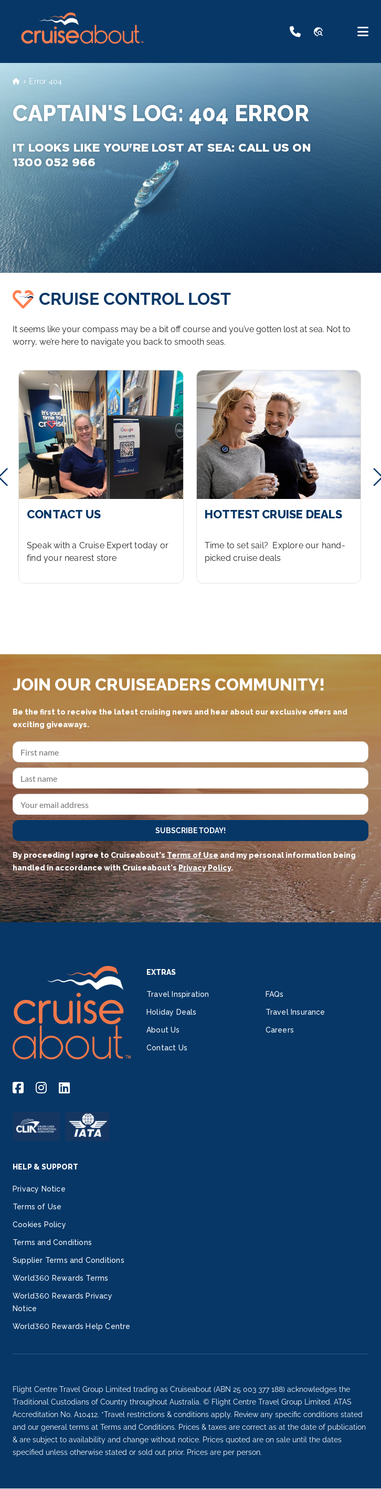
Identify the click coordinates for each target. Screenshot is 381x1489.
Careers (280, 1030)
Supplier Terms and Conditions (68, 1260)
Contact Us (166, 1048)
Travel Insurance (295, 1012)
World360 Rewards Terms (60, 1278)
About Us (163, 1030)
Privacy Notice (39, 1189)
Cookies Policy (39, 1224)
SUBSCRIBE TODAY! (190, 830)
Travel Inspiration (177, 994)
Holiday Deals (171, 1012)
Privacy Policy (204, 868)
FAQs (275, 994)
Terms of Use (192, 855)
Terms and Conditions (52, 1242)
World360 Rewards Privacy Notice (62, 1302)
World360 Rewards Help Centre (72, 1326)
